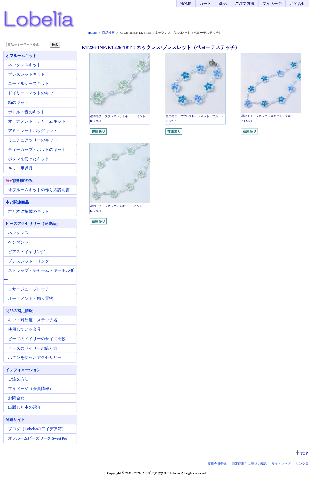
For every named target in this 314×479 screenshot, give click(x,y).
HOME (185, 3)
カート (205, 3)
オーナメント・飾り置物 (30, 298)
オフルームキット (21, 56)
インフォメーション (23, 370)
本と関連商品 (17, 202)
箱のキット (18, 102)
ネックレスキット (24, 65)
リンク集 (302, 463)
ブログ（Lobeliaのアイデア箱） (37, 429)
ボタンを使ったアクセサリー (35, 357)
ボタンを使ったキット (28, 159)
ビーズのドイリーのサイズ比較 (37, 339)
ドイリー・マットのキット (32, 93)
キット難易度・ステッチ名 (32, 320)
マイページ (272, 3)
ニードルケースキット (28, 83)
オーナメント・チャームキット (37, 121)
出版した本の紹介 (24, 407)
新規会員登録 (217, 463)
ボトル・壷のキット (26, 112)
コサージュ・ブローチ (28, 289)
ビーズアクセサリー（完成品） (33, 224)
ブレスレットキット (26, 74)
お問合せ (297, 3)
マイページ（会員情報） (30, 388)
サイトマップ (281, 463)
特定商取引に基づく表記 (249, 463)
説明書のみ (19, 181)
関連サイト (15, 420)
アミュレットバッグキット (32, 130)
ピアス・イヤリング (26, 251)
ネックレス (18, 233)
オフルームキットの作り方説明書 (39, 190)
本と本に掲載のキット (28, 211)
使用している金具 (24, 329)
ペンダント (18, 242)
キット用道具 (20, 168)
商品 (223, 3)
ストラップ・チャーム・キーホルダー (39, 275)
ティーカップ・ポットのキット (37, 149)
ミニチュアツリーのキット (32, 140)
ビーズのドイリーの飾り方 (32, 348)
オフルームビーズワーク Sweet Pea (37, 438)
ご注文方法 (244, 3)
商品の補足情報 (19, 311)
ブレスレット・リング (28, 261)
